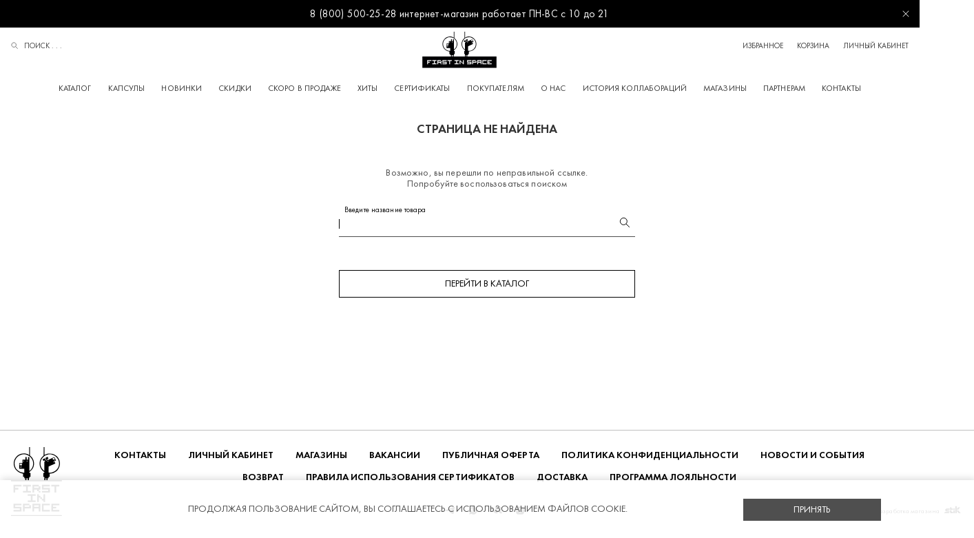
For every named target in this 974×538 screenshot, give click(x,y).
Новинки (209, 88)
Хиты (394, 88)
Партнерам (812, 88)
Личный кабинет (930, 45)
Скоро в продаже (332, 88)
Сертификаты (449, 88)
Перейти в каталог (487, 285)
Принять (812, 509)
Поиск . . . (36, 47)
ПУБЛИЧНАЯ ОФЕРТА (490, 457)
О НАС (581, 88)
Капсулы (153, 88)
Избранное (817, 45)
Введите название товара (385, 211)
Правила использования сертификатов (410, 479)
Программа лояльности (673, 479)
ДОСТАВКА (562, 479)
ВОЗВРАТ (263, 479)
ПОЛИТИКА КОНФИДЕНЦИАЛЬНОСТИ (649, 457)
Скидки (262, 88)
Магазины (752, 88)
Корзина (867, 45)
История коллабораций (662, 88)
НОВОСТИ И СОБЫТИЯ (812, 457)
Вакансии (394, 457)
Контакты (869, 88)
